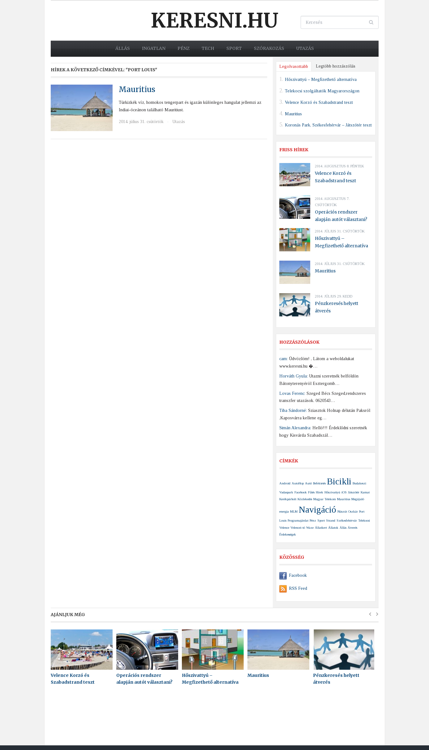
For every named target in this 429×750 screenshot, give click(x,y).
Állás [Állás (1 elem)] (343, 527)
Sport (234, 48)
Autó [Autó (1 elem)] (308, 483)
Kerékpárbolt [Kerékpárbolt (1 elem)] (287, 499)
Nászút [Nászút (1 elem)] (342, 511)
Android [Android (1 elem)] (284, 483)
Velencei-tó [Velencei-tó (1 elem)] (297, 527)
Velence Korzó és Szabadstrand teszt (319, 102)
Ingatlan (153, 48)
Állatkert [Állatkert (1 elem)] (321, 527)
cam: (283, 358)
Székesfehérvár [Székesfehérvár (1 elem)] (347, 520)
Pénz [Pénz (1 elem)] (313, 520)
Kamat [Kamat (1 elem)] (365, 492)
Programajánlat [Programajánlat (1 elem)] (298, 520)
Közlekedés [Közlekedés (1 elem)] (305, 499)
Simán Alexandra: (295, 428)
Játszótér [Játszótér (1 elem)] (353, 492)
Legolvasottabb (293, 66)
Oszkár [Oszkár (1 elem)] (353, 511)
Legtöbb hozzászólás (335, 66)
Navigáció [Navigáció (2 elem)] (317, 509)
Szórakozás (269, 48)
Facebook (293, 575)
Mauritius (137, 89)
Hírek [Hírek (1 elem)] (319, 492)
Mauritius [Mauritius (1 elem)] (343, 499)
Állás (122, 48)
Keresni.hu (214, 20)
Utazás (305, 48)
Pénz (184, 48)
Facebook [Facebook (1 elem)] (300, 492)
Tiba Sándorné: (293, 410)
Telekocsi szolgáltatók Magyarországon (322, 91)
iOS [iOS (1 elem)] (344, 492)
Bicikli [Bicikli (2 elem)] (339, 481)
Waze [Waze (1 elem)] (310, 527)
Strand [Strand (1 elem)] (330, 520)
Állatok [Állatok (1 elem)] (333, 527)
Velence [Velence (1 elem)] (284, 527)
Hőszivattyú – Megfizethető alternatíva (321, 79)
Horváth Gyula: (293, 376)
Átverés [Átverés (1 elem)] (352, 527)
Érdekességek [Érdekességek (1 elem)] (287, 534)
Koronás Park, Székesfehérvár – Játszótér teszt (328, 125)
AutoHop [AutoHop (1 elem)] (298, 483)
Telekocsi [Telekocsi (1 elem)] (364, 520)
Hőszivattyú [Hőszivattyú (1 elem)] (332, 492)
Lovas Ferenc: (292, 393)
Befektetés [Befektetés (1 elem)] (319, 483)
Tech (208, 48)
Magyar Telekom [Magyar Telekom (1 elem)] (324, 499)
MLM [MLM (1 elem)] (294, 511)
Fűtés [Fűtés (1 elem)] (311, 492)
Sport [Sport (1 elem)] (321, 520)
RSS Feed (293, 588)
